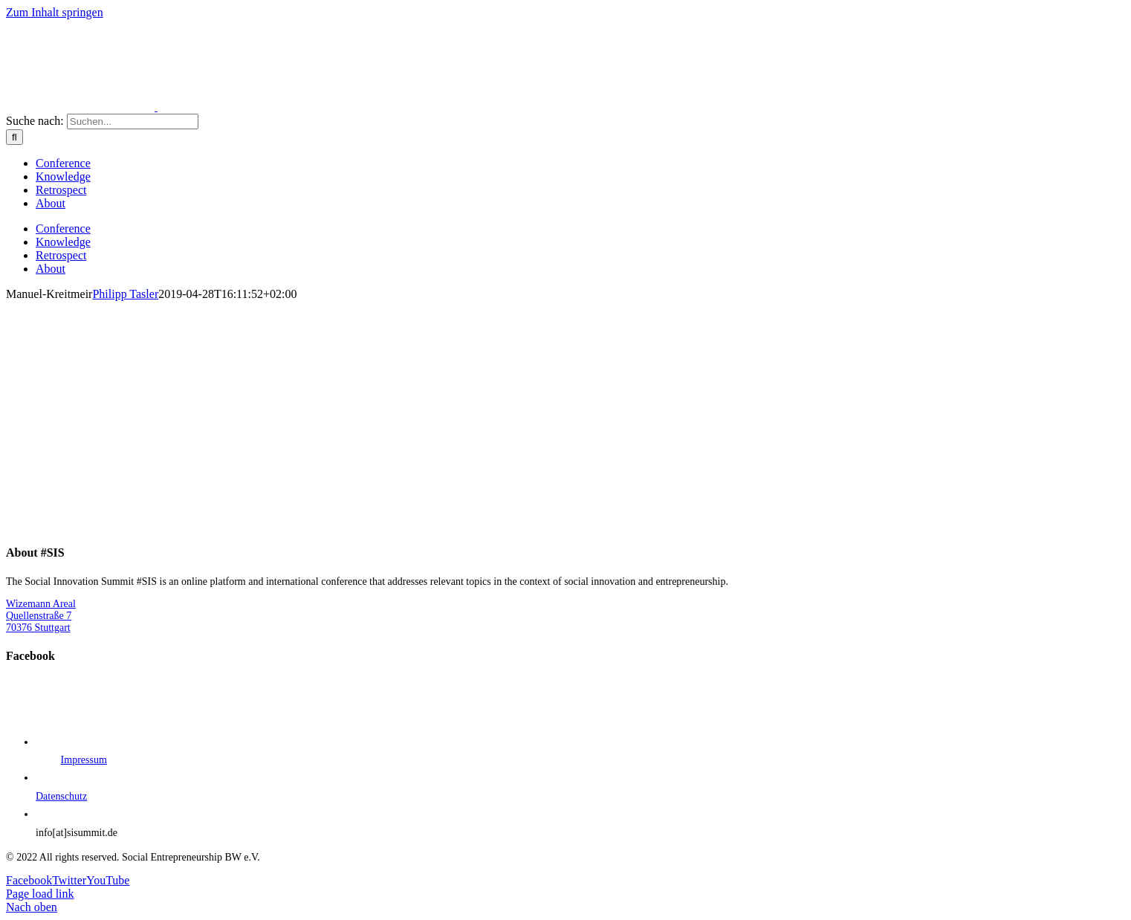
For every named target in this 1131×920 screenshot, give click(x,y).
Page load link (40, 893)
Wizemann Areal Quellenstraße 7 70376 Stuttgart (41, 615)
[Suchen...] (132, 121)
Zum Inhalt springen (54, 12)
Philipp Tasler (125, 294)
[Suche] (14, 137)
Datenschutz (61, 796)
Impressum (84, 759)
